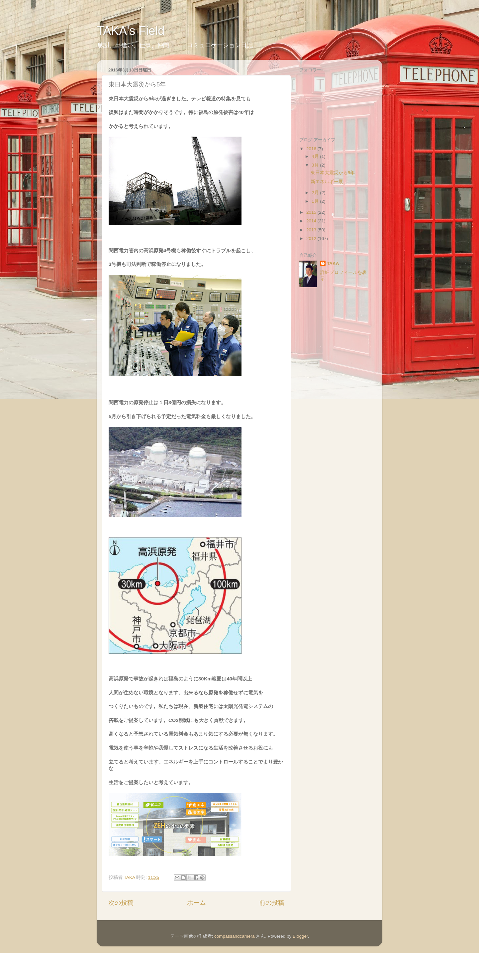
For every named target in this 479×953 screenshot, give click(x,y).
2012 (312, 238)
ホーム (196, 902)
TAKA (333, 263)
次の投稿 (121, 902)
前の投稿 (271, 902)
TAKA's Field (130, 31)
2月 (316, 192)
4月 (316, 156)
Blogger (300, 936)
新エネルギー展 (327, 181)
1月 (316, 201)
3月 (316, 165)
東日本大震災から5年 (333, 172)
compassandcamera (234, 936)
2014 (312, 220)
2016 (312, 148)
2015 (312, 212)
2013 (312, 229)
